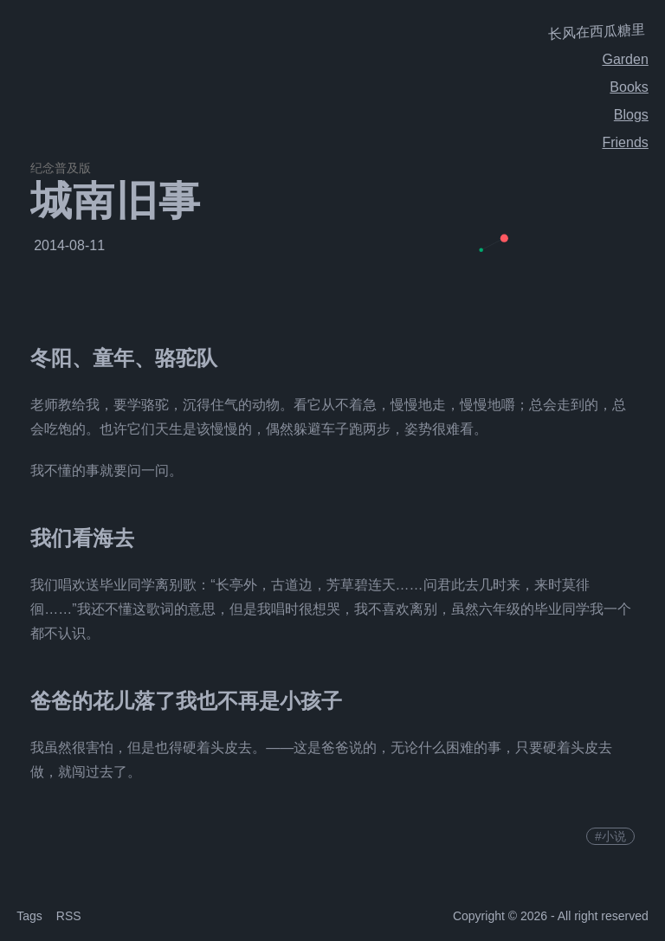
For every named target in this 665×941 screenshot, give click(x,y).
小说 (614, 836)
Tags (29, 916)
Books (629, 87)
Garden (625, 59)
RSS (68, 916)
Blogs (631, 114)
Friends (625, 142)
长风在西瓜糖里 (596, 32)
